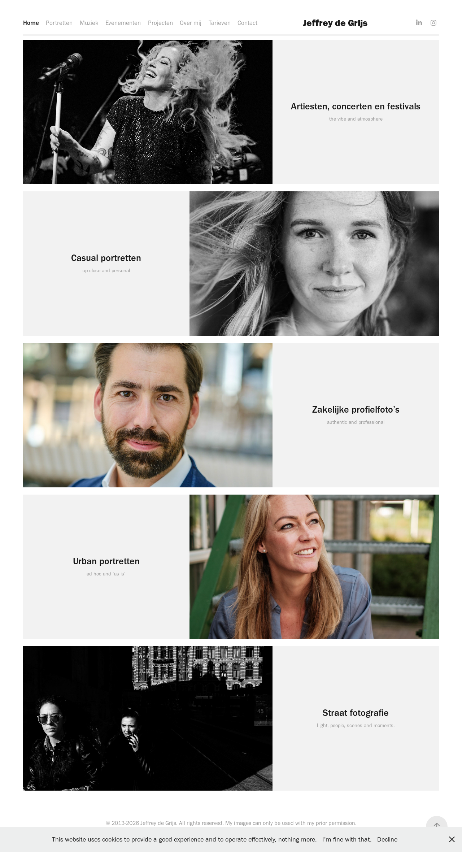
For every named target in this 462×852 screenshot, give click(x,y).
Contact (247, 22)
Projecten (160, 22)
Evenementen (123, 22)
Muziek (89, 22)
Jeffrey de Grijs (335, 22)
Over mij (190, 22)
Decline (387, 839)
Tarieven (220, 22)
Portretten (59, 22)
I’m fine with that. (347, 839)
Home (31, 22)
